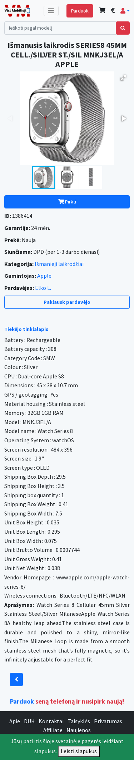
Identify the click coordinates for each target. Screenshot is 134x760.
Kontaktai (51, 721)
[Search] (60, 28)
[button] (125, 11)
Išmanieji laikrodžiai (59, 263)
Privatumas (108, 721)
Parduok (80, 10)
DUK (29, 721)
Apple (44, 275)
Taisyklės (79, 721)
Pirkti (67, 201)
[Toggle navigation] (51, 11)
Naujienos (78, 730)
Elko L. (43, 287)
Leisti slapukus (79, 751)
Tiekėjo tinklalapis (26, 329)
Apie (14, 721)
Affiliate (53, 730)
